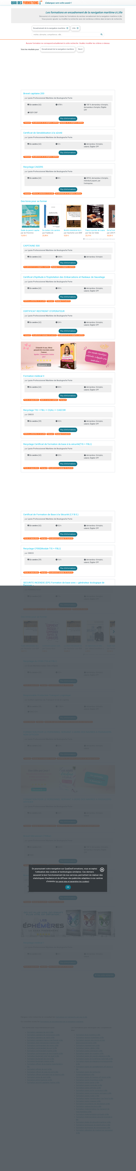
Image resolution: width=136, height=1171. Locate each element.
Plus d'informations (68, 119)
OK (68, 887)
